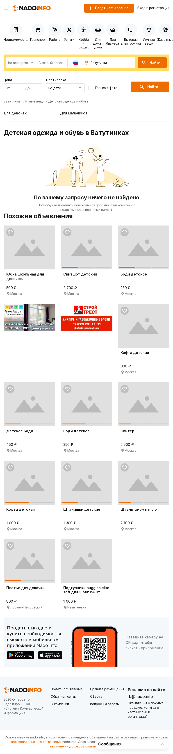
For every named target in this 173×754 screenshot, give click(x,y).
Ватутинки (12, 101)
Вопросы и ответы (104, 704)
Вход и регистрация (153, 8)
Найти (150, 62)
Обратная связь (63, 696)
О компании (60, 704)
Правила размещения (107, 689)
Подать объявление (67, 689)
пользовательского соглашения (36, 742)
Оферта (96, 696)
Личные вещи (34, 101)
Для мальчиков (74, 113)
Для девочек (15, 113)
